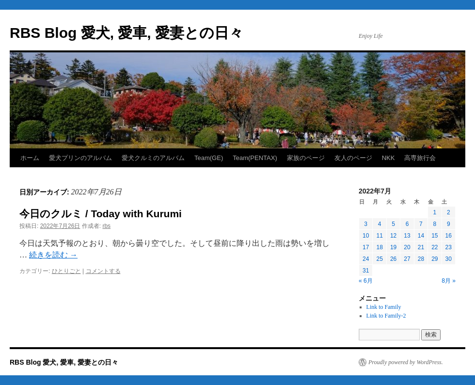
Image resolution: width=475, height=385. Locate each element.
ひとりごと (66, 271)
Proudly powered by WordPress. (405, 362)
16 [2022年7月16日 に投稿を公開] (448, 235)
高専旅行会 (420, 157)
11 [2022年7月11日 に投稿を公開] (379, 235)
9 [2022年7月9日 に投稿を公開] (448, 224)
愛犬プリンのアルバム (80, 157)
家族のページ (306, 157)
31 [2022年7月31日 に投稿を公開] (366, 270)
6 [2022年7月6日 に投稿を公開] (407, 224)
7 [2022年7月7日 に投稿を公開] (421, 224)
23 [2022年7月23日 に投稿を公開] (448, 247)
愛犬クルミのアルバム (153, 157)
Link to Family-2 (386, 315)
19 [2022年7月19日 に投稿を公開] (393, 247)
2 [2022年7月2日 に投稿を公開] (448, 212)
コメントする (103, 271)
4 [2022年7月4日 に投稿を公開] (379, 224)
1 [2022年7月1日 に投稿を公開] (434, 212)
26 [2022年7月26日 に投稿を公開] (393, 259)
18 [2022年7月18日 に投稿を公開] (379, 247)
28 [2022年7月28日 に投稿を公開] (421, 259)
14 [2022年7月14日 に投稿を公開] (421, 235)
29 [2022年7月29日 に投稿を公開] (434, 259)
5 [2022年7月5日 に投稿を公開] (393, 224)
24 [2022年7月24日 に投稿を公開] (366, 259)
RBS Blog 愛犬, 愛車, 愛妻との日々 (126, 33)
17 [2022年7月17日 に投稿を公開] (366, 247)
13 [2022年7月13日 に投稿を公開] (407, 235)
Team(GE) (208, 157)
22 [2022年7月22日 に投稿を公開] (434, 247)
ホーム (29, 157)
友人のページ (353, 157)
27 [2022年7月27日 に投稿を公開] (407, 259)
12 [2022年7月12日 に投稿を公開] (393, 235)
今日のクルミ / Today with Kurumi (100, 213)
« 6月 (366, 280)
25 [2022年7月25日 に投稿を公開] (379, 259)
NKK (388, 157)
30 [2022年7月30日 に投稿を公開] (448, 259)
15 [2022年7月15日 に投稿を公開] (434, 235)
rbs (106, 226)
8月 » (449, 280)
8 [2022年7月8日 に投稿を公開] (434, 224)
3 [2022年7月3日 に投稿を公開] (365, 224)
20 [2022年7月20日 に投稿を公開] (407, 247)
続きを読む (53, 255)
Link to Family (383, 307)
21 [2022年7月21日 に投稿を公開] (421, 247)
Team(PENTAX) (255, 157)
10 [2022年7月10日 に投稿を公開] (366, 235)
